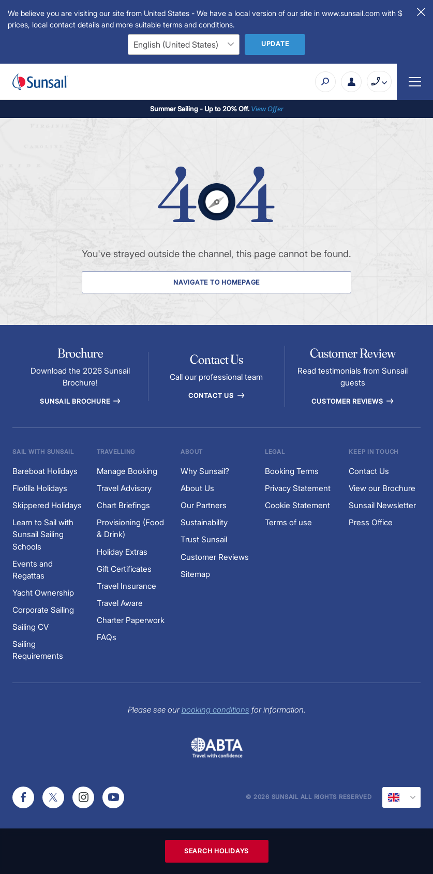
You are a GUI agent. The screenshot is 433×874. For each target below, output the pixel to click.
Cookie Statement (297, 505)
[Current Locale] (401, 797)
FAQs (106, 637)
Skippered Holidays (47, 505)
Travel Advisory (124, 488)
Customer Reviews (215, 557)
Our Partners (204, 505)
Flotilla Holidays (39, 488)
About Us (197, 488)
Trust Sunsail (204, 539)
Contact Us (216, 395)
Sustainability (204, 522)
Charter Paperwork (131, 620)
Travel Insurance (126, 586)
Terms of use (288, 522)
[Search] (325, 81)
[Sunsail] (40, 81)
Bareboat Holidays (45, 471)
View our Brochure (382, 488)
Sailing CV (30, 627)
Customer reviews (352, 401)
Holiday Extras (122, 552)
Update (275, 44)
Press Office (371, 522)
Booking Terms (292, 471)
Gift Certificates (124, 569)
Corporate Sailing (43, 610)
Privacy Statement (298, 488)
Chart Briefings (123, 505)
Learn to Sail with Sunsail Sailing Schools (42, 534)
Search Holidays (216, 851)
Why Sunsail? (205, 471)
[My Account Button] (351, 81)
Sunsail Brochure (80, 401)
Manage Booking (127, 471)
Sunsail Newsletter (382, 505)
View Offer (267, 109)
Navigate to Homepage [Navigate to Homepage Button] (216, 282)
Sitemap (195, 574)
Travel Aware (120, 603)
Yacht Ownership (43, 593)
